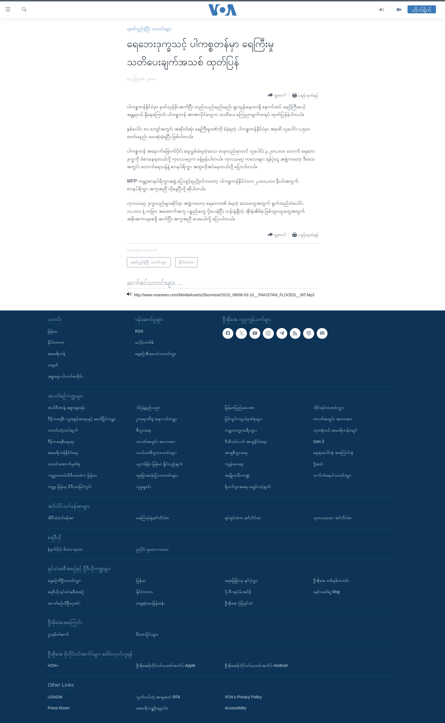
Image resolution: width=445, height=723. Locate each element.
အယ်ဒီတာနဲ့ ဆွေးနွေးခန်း (66, 407)
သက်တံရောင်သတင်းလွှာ (332, 475)
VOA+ (53, 665)
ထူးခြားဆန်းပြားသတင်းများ (157, 475)
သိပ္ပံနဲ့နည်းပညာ (148, 407)
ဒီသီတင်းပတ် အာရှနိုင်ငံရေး (246, 441)
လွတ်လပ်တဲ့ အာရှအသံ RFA (158, 697)
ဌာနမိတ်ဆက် (58, 634)
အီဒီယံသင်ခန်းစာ (61, 517)
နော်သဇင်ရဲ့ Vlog (326, 591)
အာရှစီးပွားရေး (236, 452)
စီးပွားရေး (143, 430)
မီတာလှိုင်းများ (147, 634)
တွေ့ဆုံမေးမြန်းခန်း (150, 603)
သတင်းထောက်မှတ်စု (64, 464)
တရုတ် (53, 365)
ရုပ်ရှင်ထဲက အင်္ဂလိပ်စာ (243, 517)
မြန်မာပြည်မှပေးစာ (239, 407)
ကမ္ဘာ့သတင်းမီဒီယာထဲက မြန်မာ (72, 475)
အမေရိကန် (56, 353)
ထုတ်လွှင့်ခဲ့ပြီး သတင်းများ (149, 28)
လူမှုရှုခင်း (143, 486)
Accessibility (235, 708)
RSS (139, 331)
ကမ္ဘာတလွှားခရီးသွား (241, 430)
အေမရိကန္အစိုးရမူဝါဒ (152, 708)
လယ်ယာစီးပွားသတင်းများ (156, 452)
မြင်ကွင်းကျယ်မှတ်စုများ (243, 419)
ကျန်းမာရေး (234, 464)
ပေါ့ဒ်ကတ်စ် (144, 342)
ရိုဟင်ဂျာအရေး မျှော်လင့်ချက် (248, 486)
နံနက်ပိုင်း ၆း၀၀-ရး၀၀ (65, 549)
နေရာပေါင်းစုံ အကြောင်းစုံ (333, 452)
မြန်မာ (52, 331)
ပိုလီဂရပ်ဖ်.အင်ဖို (238, 591)
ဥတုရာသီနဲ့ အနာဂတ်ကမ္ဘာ (156, 419)
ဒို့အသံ (318, 464)
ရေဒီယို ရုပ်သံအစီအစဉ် (66, 591)
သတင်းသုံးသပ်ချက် (63, 430)
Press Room (59, 708)
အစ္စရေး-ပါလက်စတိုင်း (65, 376)
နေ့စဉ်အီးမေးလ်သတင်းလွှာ (156, 353)
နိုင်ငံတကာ (56, 342)
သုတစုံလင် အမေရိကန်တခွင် (335, 430)
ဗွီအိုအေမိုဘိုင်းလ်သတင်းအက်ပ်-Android (256, 665)
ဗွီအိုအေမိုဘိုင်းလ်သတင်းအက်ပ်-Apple (165, 665)
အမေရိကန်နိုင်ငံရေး (63, 452)
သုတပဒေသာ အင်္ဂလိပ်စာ (332, 517)
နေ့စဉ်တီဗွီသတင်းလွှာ (64, 580)
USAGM (55, 697)
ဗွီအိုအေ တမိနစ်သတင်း (331, 580)
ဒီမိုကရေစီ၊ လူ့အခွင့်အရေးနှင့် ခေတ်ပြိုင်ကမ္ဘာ (82, 419)
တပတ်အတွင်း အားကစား (155, 441)
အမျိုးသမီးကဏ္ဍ (237, 475)
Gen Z (318, 441)
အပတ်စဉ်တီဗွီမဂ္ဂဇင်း (64, 603)
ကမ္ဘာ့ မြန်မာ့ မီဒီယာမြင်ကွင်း (70, 486)
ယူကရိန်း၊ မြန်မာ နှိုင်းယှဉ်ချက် (159, 464)
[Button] (277, 95)
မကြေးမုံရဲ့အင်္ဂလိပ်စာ (152, 517)
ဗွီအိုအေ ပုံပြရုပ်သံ (239, 603)
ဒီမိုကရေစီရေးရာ (61, 441)
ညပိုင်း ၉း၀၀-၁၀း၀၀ (152, 549)
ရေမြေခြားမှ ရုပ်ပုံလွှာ (241, 580)
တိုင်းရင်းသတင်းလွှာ (328, 407)
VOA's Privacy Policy (243, 697)
